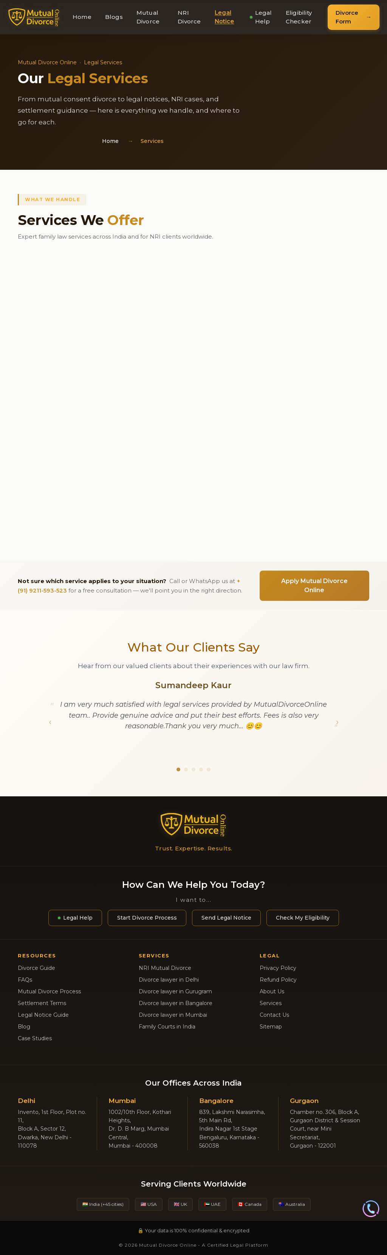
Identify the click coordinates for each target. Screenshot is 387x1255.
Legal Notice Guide (43, 1014)
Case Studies (35, 1038)
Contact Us (274, 1014)
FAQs (25, 979)
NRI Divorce (189, 17)
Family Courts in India (167, 1026)
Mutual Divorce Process (49, 991)
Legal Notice (224, 17)
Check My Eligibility (303, 917)
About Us (272, 991)
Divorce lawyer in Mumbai (173, 1014)
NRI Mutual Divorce (165, 968)
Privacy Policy (278, 968)
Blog (24, 1026)
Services (271, 1003)
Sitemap (271, 1026)
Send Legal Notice (226, 917)
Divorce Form (347, 17)
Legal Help (261, 17)
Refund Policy (278, 979)
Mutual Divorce (147, 17)
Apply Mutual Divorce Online (314, 585)
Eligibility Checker (299, 17)
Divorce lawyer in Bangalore (175, 1003)
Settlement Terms (42, 1003)
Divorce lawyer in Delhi (169, 979)
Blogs (114, 16)
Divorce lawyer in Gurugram (175, 991)
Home (82, 16)
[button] (49, 719)
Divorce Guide (36, 968)
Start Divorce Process (147, 917)
